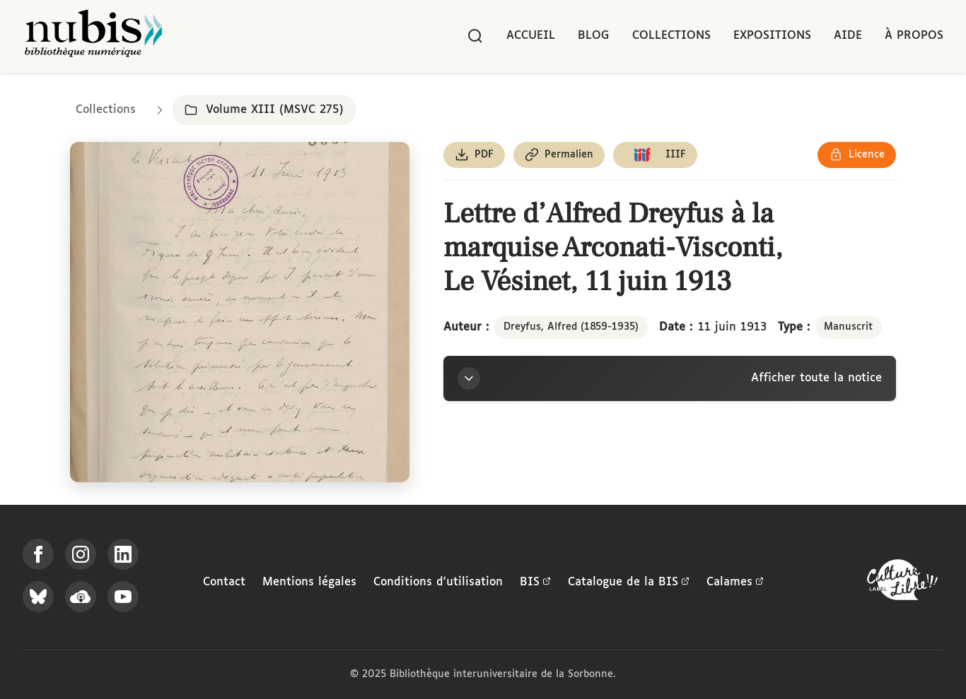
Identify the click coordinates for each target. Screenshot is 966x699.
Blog (594, 36)
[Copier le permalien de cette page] (559, 155)
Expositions (772, 36)
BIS (535, 582)
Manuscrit (848, 327)
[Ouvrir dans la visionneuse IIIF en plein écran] (239, 312)
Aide (848, 36)
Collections (671, 36)
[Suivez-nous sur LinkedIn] (123, 554)
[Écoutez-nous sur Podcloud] (80, 596)
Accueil (530, 36)
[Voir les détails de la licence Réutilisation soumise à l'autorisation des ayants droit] (856, 155)
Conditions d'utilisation (438, 582)
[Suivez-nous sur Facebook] (38, 554)
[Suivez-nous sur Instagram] (80, 554)
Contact (224, 582)
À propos (914, 36)
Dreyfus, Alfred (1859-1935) (571, 327)
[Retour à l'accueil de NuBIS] (93, 36)
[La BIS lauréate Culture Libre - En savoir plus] (902, 583)
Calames (735, 582)
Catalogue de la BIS (628, 582)
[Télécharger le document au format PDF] (474, 155)
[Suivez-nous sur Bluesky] (38, 596)
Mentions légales (309, 582)
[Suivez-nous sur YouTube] (123, 596)
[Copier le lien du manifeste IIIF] (655, 155)
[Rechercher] (475, 36)
